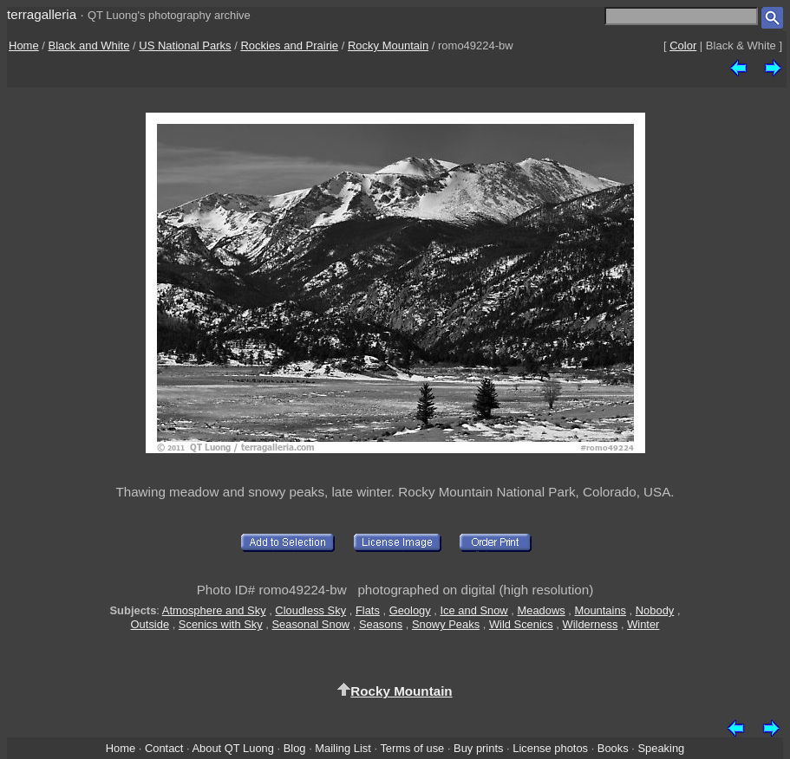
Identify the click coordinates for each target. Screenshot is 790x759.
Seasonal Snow (310, 624)
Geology (410, 610)
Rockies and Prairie (289, 45)
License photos (550, 748)
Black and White (89, 45)
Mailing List (343, 748)
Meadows (541, 610)
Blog (295, 748)
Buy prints (478, 748)
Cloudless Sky (310, 610)
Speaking (660, 748)
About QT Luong (232, 748)
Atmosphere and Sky (214, 610)
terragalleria (41, 14)
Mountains (600, 610)
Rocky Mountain (388, 45)
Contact (164, 748)
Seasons (380, 624)
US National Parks (185, 45)
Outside (150, 624)
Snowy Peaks (446, 624)
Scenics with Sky (221, 624)
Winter (643, 624)
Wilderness (590, 624)
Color (682, 45)
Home (24, 45)
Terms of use (412, 748)
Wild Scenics (521, 624)
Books (613, 748)
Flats (368, 610)
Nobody (655, 610)
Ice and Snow (473, 610)
